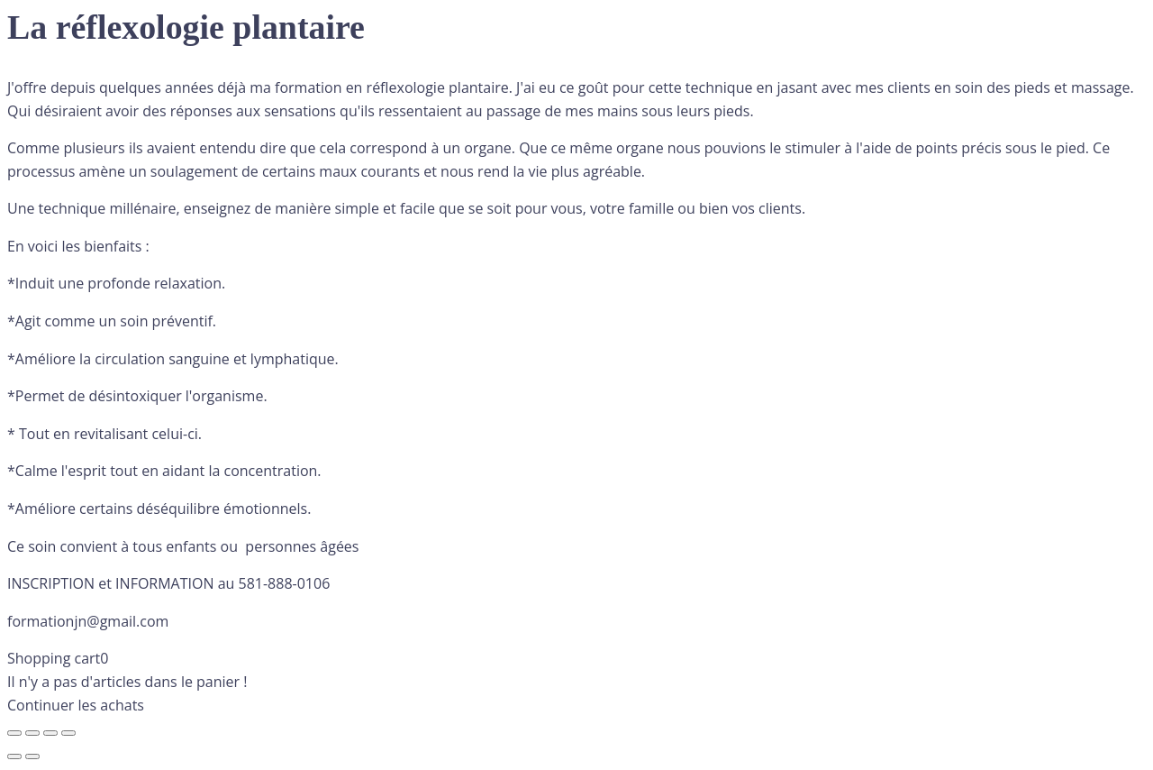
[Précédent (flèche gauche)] (14, 756)
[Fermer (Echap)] (68, 733)
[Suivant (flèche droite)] (32, 756)
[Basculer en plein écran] (32, 733)
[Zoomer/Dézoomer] (14, 733)
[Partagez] (50, 733)
